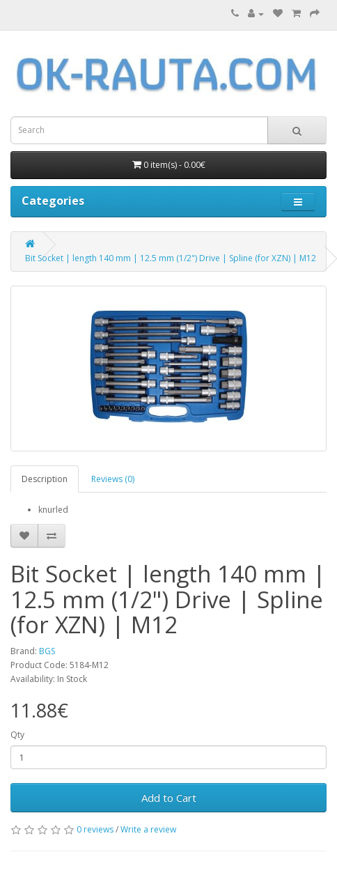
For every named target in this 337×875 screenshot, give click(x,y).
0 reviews (95, 829)
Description (45, 479)
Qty (17, 735)
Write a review (148, 829)
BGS (47, 651)
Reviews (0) (112, 479)
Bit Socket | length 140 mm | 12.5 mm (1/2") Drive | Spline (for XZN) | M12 (170, 258)
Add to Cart (168, 798)
